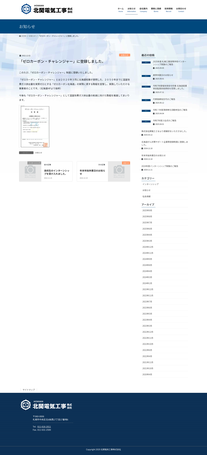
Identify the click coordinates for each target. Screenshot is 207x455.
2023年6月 (147, 307)
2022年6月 (147, 350)
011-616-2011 (44, 426)
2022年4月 (147, 356)
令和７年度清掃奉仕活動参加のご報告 (170, 109)
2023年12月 (147, 289)
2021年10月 (147, 368)
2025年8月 (147, 216)
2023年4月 (147, 319)
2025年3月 (147, 240)
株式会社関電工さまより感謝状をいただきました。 (164, 131)
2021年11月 (147, 362)
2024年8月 (147, 265)
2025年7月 (147, 222)
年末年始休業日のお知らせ (92, 172)
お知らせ (124, 55)
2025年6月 (147, 228)
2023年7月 (147, 301)
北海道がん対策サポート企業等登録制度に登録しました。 (164, 143)
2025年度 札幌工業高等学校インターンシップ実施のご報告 (169, 63)
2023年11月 (147, 295)
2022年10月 (147, 343)
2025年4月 (147, 234)
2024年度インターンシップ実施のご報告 (159, 166)
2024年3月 (147, 277)
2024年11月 (147, 252)
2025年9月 (147, 210)
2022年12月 (147, 331)
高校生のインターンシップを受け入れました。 (56, 172)
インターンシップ (150, 184)
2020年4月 (147, 374)
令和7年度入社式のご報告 (164, 120)
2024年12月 (147, 246)
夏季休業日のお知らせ (163, 75)
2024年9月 (147, 259)
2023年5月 (147, 313)
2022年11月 (147, 337)
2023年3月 (147, 325)
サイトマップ (29, 389)
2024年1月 (147, 283)
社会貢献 (146, 196)
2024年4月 (147, 271)
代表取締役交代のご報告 (164, 99)
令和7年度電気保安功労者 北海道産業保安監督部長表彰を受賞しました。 (170, 87)
